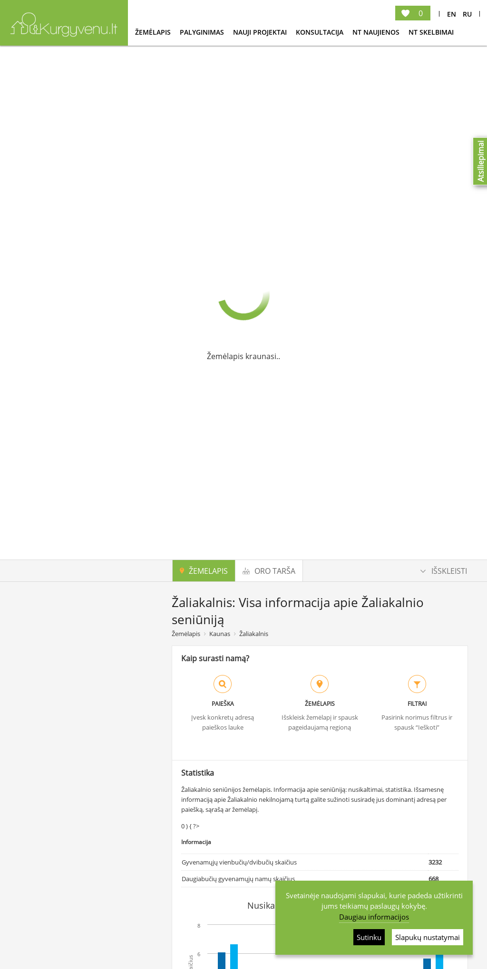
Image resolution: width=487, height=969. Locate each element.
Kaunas (219, 633)
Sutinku (369, 937)
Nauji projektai (261, 32)
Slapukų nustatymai (427, 937)
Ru (467, 14)
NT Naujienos (376, 32)
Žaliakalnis (253, 633)
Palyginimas (203, 32)
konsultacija (320, 32)
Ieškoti (92, 908)
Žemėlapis (154, 32)
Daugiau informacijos (374, 917)
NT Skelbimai (431, 32)
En (451, 14)
